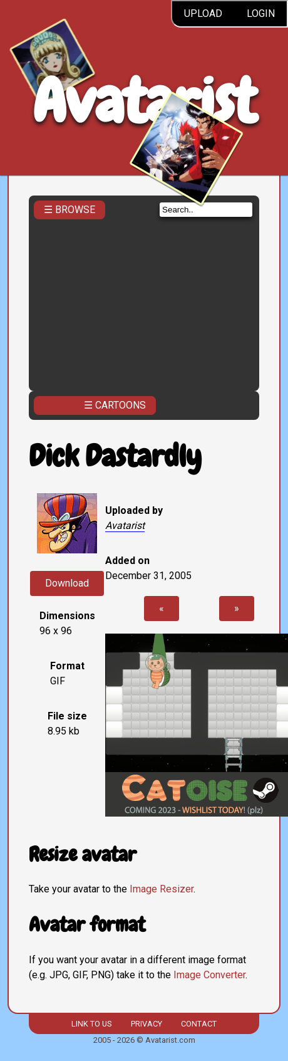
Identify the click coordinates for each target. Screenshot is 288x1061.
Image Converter (209, 975)
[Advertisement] (144, 301)
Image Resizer (161, 889)
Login (261, 13)
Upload (203, 13)
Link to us (91, 1023)
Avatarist (144, 101)
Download (67, 583)
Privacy (146, 1023)
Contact (199, 1023)
